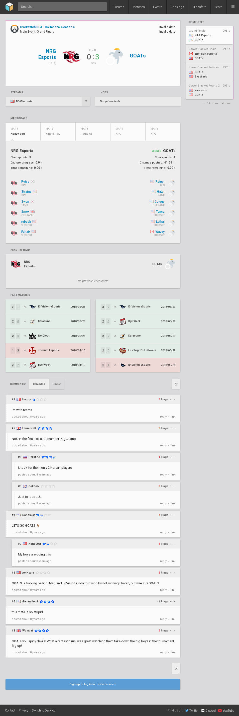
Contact (10, 710)
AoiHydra (28, 572)
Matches (139, 7)
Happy (26, 399)
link (173, 416)
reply (163, 416)
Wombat (27, 630)
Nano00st (28, 515)
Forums (118, 7)
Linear (57, 384)
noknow (34, 486)
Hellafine (34, 457)
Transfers (199, 7)
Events (157, 7)
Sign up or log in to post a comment (93, 684)
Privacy (23, 710)
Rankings (177, 7)
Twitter (191, 710)
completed (196, 22)
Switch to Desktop (44, 710)
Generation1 (30, 601)
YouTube (226, 710)
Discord (208, 711)
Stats (218, 7)
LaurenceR (29, 428)
